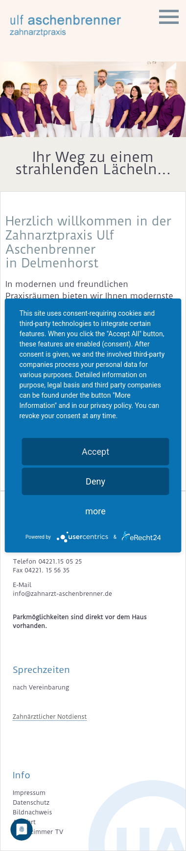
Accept (95, 451)
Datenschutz (31, 802)
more (95, 511)
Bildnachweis (32, 812)
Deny (95, 481)
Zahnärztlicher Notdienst (50, 716)
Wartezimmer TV (38, 831)
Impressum (29, 792)
